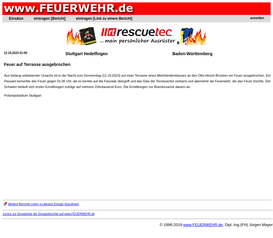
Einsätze (16, 18)
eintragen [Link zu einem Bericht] (104, 18)
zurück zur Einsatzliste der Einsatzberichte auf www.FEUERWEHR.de (49, 214)
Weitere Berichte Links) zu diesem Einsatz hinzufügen (41, 204)
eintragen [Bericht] (50, 18)
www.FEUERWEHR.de (203, 224)
